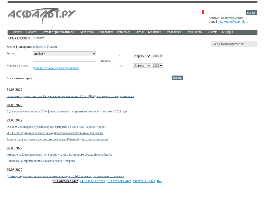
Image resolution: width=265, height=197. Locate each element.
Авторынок (105, 32)
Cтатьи (139, 32)
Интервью (123, 32)
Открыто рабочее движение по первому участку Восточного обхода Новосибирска (59, 154)
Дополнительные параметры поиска (56, 68)
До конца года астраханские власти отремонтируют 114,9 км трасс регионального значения (65, 176)
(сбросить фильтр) (45, 46)
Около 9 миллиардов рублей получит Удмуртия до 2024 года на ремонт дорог (56, 126)
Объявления (173, 32)
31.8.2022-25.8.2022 (65, 181)
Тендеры (227, 32)
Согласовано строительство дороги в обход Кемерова (41, 161)
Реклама (212, 32)
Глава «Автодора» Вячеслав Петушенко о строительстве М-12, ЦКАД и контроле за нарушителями (70, 96)
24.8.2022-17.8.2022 (92, 181)
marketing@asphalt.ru (233, 21)
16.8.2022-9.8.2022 (119, 181)
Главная (17, 32)
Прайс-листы (193, 32)
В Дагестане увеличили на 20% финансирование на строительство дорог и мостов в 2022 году (67, 111)
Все (159, 181)
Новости (31, 32)
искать (251, 12)
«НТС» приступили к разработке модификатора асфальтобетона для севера (55, 133)
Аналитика (87, 32)
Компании (154, 32)
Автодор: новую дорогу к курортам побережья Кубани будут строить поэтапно (57, 139)
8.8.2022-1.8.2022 (144, 181)
